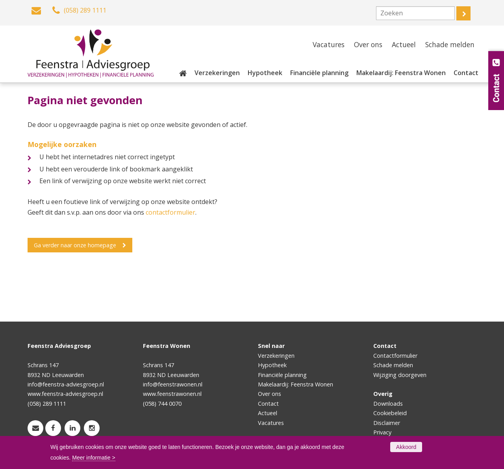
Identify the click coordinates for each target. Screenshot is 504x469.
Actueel (267, 413)
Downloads (388, 403)
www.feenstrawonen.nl (172, 393)
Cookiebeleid (390, 413)
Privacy (382, 432)
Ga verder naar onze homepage (75, 245)
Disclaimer (386, 423)
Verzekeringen (276, 355)
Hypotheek (272, 365)
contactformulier (170, 212)
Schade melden (393, 365)
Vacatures (271, 423)
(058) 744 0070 (162, 403)
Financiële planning (282, 375)
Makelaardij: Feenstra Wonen (295, 384)
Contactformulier (395, 355)
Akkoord (406, 447)
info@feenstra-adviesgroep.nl (66, 384)
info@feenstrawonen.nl (172, 384)
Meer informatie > (93, 457)
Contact (268, 403)
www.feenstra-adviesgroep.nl (65, 393)
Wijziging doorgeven (399, 375)
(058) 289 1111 (47, 403)
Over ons (269, 393)
